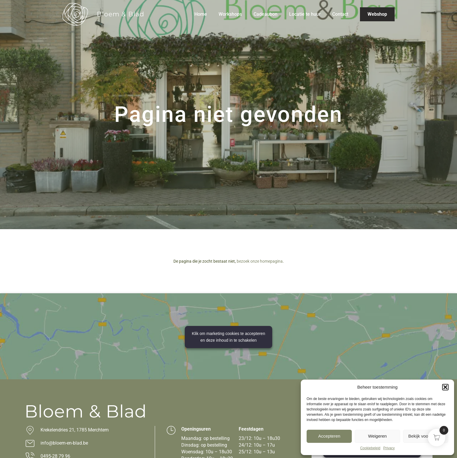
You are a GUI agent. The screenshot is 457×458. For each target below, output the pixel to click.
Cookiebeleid (370, 448)
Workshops (230, 14)
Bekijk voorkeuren (425, 436)
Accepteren (329, 436)
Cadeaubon (265, 14)
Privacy (389, 448)
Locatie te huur (305, 14)
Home (200, 14)
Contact (340, 14)
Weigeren (377, 436)
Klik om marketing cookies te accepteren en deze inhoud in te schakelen (228, 337)
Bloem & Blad (120, 14)
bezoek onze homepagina (260, 261)
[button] (445, 387)
